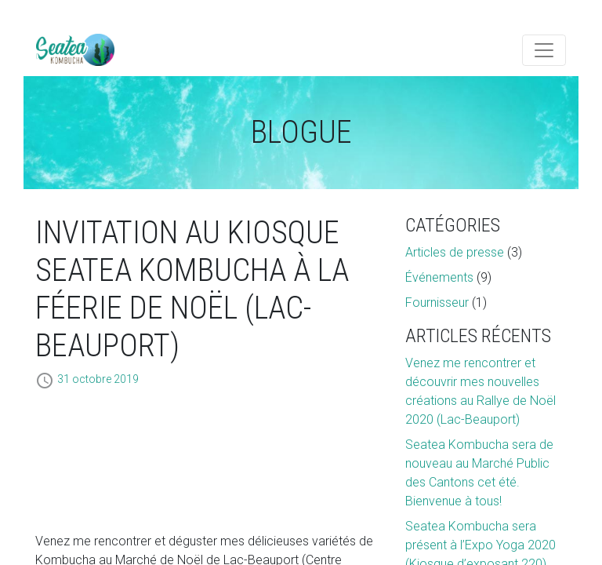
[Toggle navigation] (544, 50)
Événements (439, 277)
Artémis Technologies (75, 50)
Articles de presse (454, 252)
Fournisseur (437, 302)
